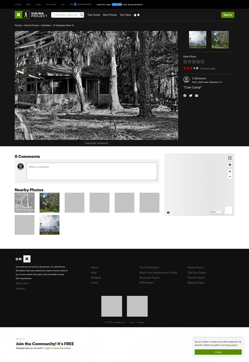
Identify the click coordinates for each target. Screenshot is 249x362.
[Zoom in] (229, 171)
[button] (184, 95)
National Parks (195, 282)
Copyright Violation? (96, 143)
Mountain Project (149, 277)
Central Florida (31, 25)
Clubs (94, 282)
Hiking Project (195, 267)
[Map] (199, 185)
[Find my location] (229, 164)
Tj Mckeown (199, 78)
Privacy (140, 322)
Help (94, 272)
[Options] (228, 210)
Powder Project (196, 277)
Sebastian (46, 25)
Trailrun (51, 4)
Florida (18, 25)
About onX (22, 283)
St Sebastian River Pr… (64, 25)
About (94, 267)
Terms (132, 322)
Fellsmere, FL (215, 82)
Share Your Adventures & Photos (158, 272)
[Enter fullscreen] (229, 157)
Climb (18, 4)
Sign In (228, 14)
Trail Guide (93, 14)
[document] (218, 347)
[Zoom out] (229, 176)
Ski (63, 4)
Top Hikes (125, 14)
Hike (38, 4)
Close (218, 352)
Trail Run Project (197, 272)
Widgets (96, 277)
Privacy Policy (231, 345)
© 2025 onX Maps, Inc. (115, 322)
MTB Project (146, 282)
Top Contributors (149, 267)
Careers (20, 288)
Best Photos (110, 14)
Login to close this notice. (57, 348)
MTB (28, 4)
